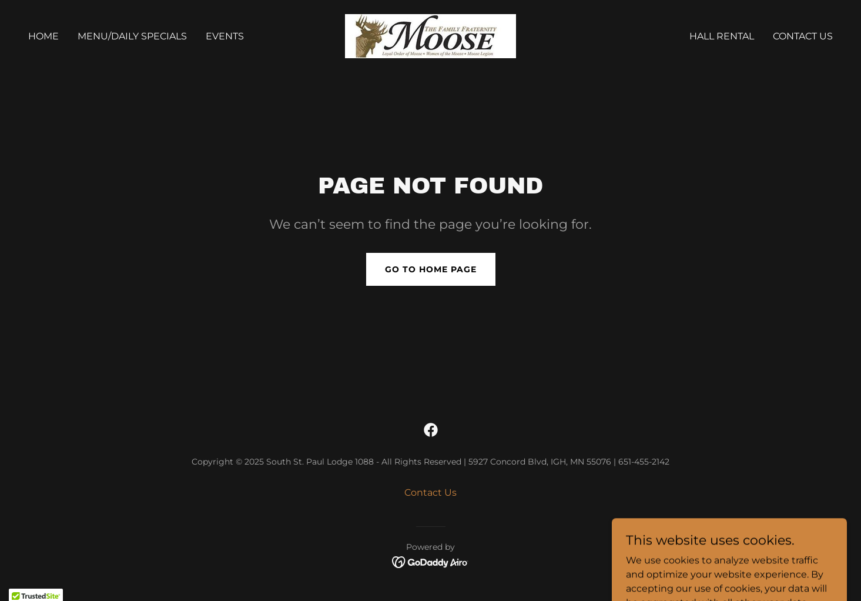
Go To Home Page (431, 269)
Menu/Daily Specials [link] (132, 36)
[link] (430, 35)
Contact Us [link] (803, 36)
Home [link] (43, 36)
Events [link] (225, 36)
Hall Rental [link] (721, 36)
